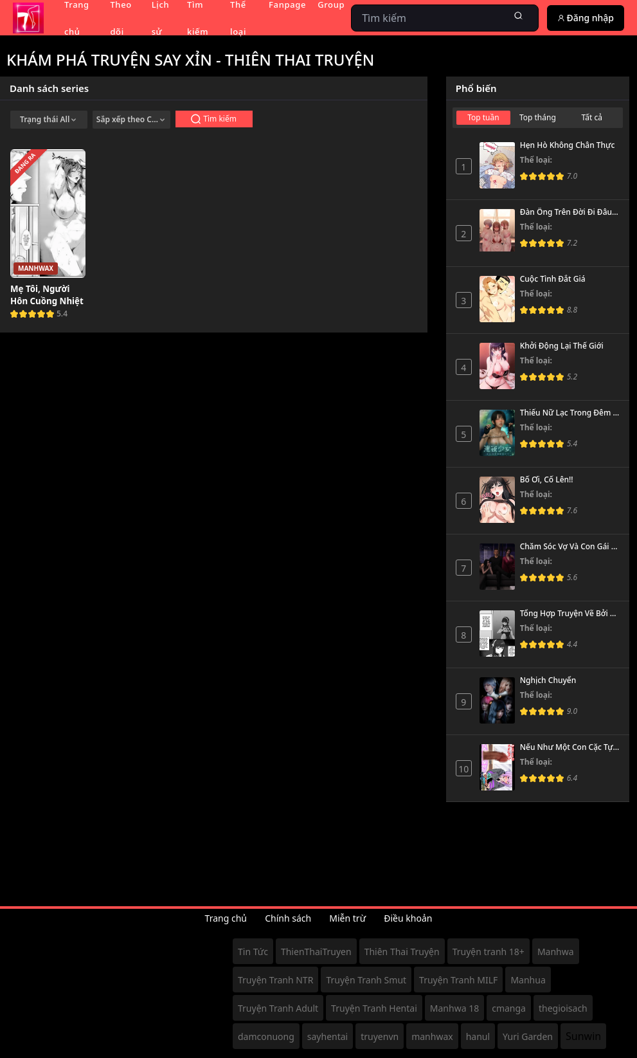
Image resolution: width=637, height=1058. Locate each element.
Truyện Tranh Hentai (374, 1008)
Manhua (527, 980)
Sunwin (583, 1036)
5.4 (62, 313)
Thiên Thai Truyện (402, 951)
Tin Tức (253, 951)
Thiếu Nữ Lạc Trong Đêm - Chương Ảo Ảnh (570, 412)
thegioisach (563, 1008)
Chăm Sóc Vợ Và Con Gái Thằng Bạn (570, 546)
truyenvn (380, 1036)
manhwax (432, 1036)
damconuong (266, 1036)
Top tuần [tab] (483, 117)
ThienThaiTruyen (316, 951)
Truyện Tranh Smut (366, 980)
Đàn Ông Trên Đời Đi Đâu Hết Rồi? (570, 212)
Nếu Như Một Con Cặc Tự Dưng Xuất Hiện (570, 747)
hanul (478, 1036)
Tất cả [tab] (592, 117)
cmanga (509, 1008)
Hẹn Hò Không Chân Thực (567, 145)
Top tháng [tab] (537, 117)
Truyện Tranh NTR (275, 980)
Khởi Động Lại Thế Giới (562, 346)
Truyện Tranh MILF (458, 980)
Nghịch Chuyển (548, 680)
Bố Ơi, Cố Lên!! (546, 479)
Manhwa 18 (454, 1008)
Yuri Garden (528, 1036)
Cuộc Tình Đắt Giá (553, 279)
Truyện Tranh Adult (278, 1008)
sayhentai (327, 1036)
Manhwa (555, 951)
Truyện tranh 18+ (489, 951)
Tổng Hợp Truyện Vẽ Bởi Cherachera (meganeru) (570, 613)
